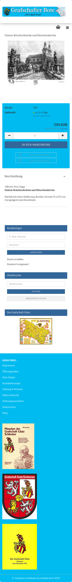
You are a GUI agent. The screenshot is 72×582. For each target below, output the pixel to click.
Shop (5, 413)
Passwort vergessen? (18, 264)
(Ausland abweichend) (42, 116)
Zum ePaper (8, 377)
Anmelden (36, 252)
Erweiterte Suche (36, 298)
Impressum (8, 365)
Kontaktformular (11, 383)
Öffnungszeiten (10, 371)
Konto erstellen (15, 259)
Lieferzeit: (10, 112)
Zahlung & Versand (12, 389)
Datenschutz (9, 407)
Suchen (36, 291)
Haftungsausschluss (13, 401)
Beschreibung (13, 176)
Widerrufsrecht (10, 395)
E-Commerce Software (24, 578)
